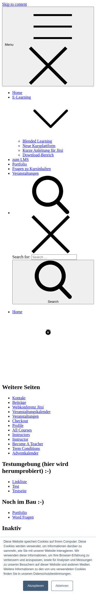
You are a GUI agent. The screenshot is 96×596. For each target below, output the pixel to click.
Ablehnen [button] (62, 586)
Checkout (20, 421)
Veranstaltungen (25, 173)
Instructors (21, 435)
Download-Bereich (38, 155)
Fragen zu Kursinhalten (31, 169)
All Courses (22, 430)
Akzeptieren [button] (35, 586)
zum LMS (20, 159)
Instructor (20, 439)
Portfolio (19, 164)
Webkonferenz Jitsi (28, 407)
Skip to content (14, 4)
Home (17, 92)
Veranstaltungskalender (31, 412)
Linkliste (19, 482)
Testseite (19, 491)
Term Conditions (26, 448)
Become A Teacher (27, 444)
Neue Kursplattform (39, 146)
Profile (18, 425)
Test (15, 486)
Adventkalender (25, 453)
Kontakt (19, 398)
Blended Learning (37, 141)
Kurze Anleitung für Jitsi (43, 150)
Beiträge (19, 402)
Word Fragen (23, 517)
